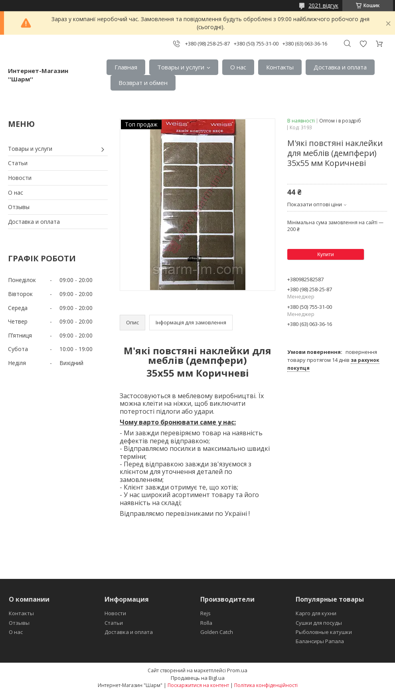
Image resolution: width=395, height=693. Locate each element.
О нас (238, 67)
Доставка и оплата (340, 67)
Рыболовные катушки (324, 632)
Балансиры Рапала (320, 641)
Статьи (18, 163)
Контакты (280, 67)
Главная (126, 67)
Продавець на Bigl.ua (198, 677)
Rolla (206, 622)
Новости (20, 178)
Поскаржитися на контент (198, 685)
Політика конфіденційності (266, 685)
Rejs (205, 613)
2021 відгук (323, 5)
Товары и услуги (180, 67)
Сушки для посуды (319, 622)
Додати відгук (363, 43)
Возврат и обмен (143, 83)
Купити (325, 254)
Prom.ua (237, 670)
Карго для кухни (316, 613)
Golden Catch (216, 632)
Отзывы (19, 207)
